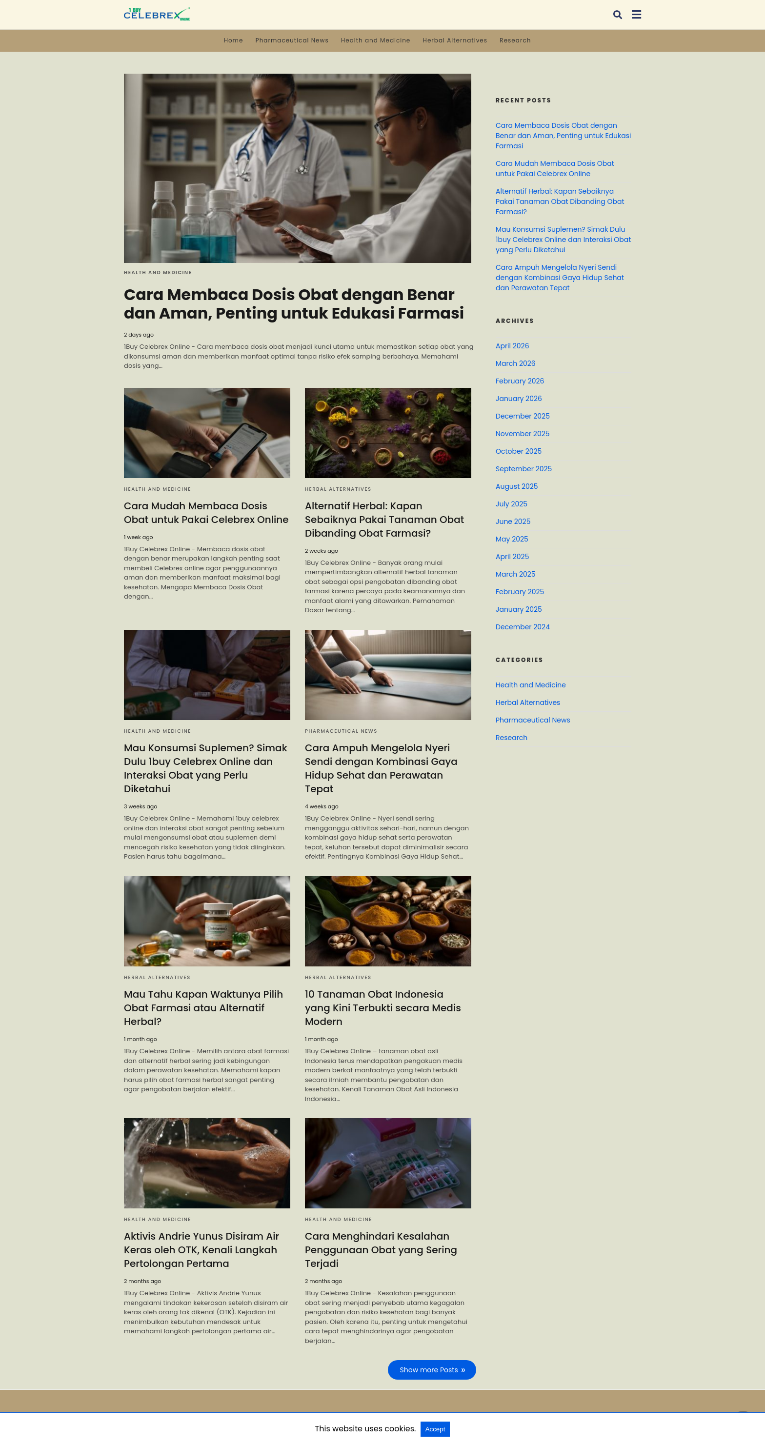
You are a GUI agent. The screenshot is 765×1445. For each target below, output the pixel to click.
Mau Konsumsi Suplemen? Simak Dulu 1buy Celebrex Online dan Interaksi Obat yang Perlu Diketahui (205, 768)
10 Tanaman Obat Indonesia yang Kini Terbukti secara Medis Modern (388, 1007)
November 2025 (523, 434)
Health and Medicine (375, 40)
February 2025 (520, 592)
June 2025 (513, 521)
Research (515, 40)
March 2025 (516, 574)
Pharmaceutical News (292, 40)
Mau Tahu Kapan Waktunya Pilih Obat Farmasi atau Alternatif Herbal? (203, 1007)
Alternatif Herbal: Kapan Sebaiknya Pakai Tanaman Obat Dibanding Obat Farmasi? (384, 519)
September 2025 (524, 469)
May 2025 (512, 539)
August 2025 (517, 486)
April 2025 (512, 557)
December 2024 (523, 627)
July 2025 (511, 504)
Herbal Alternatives (455, 40)
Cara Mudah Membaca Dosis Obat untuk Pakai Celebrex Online (206, 512)
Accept (435, 1429)
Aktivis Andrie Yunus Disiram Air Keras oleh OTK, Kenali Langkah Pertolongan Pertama (201, 1249)
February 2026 (520, 381)
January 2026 (519, 398)
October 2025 (519, 451)
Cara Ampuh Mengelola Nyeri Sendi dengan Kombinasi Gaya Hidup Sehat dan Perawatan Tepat (381, 768)
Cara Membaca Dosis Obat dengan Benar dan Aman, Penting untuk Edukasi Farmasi (294, 303)
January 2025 (519, 609)
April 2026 (512, 346)
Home (233, 40)
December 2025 (523, 416)
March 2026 (516, 363)
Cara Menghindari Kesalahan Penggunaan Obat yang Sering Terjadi (381, 1249)
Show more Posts (429, 1370)
